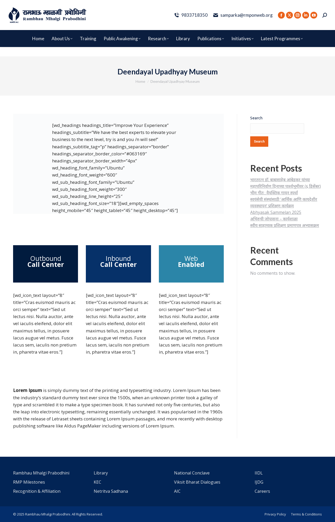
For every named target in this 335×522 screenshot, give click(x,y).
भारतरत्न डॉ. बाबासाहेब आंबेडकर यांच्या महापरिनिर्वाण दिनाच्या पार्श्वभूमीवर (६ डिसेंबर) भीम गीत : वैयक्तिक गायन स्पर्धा (285, 186)
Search (256, 118)
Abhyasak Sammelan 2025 (275, 212)
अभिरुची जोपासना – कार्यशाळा (274, 219)
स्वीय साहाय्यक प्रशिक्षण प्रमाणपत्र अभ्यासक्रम (284, 225)
